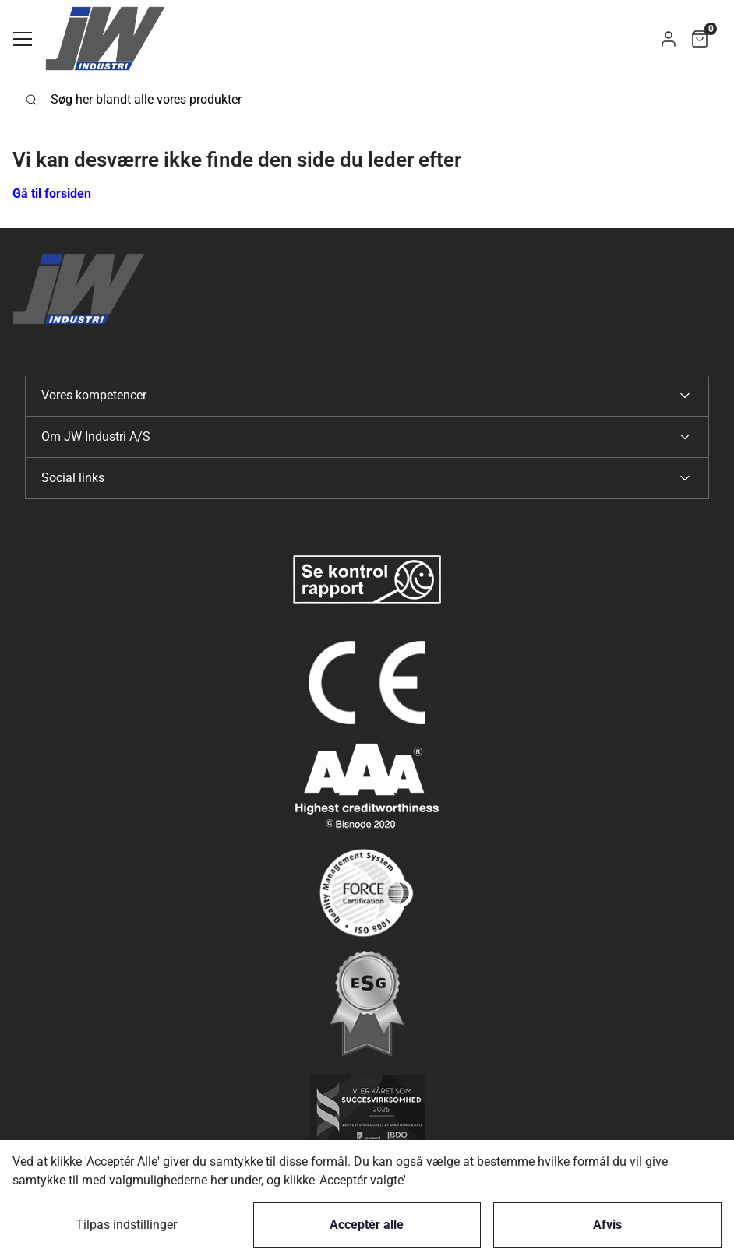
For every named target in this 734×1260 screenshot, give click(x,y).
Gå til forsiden (51, 193)
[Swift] (105, 38)
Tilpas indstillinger (126, 1224)
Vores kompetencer (93, 395)
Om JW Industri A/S (95, 436)
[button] (668, 39)
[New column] (367, 579)
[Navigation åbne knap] (22, 39)
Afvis (607, 1224)
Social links (72, 477)
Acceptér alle (367, 1224)
